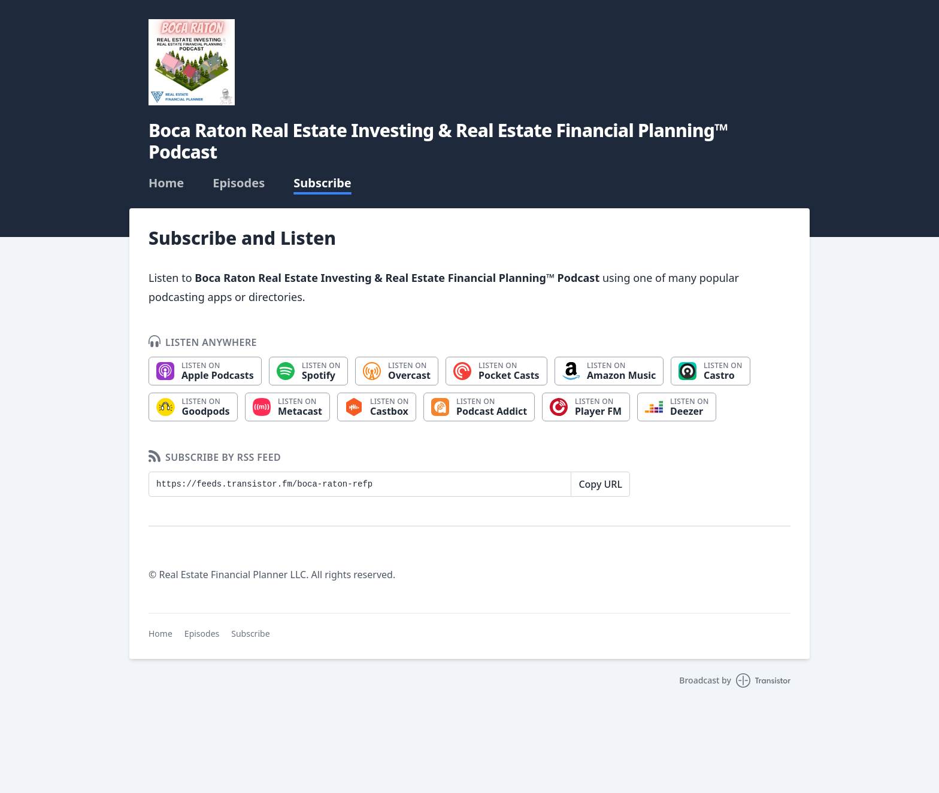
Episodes (239, 183)
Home (166, 183)
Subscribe (322, 183)
